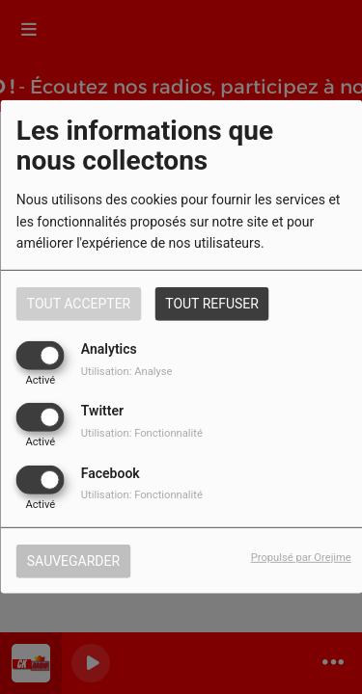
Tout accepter (78, 303)
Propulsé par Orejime (301, 556)
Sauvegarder (73, 560)
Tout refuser (212, 303)
